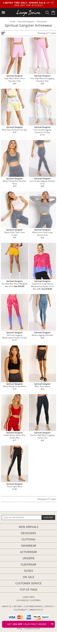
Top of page (28, 589)
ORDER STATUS (36, 609)
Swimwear (28, 545)
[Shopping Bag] (53, 13)
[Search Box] (47, 13)
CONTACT (49, 606)
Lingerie (28, 558)
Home (12, 21)
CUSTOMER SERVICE (33, 606)
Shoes (28, 571)
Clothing (29, 539)
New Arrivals (28, 527)
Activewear (28, 552)
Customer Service (28, 583)
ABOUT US (7, 606)
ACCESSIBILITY (20, 609)
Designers (28, 533)
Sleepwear (28, 564)
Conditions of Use (32, 628)
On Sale (28, 577)
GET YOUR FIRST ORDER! (31, 623)
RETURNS (18, 606)
